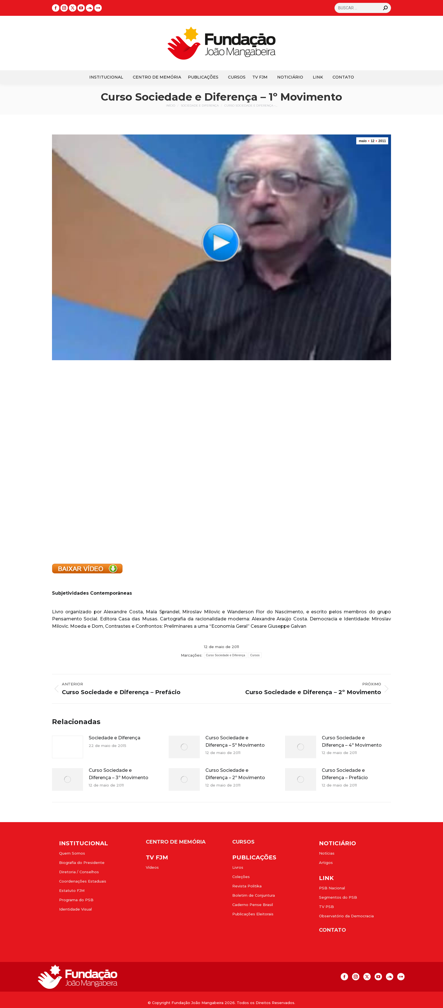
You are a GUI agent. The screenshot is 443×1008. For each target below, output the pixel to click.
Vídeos (152, 867)
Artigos (326, 862)
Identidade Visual (75, 909)
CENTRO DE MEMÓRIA (176, 842)
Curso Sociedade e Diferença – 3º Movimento (118, 774)
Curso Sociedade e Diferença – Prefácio (345, 774)
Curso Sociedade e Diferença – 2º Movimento (235, 774)
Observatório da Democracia (346, 916)
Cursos (255, 655)
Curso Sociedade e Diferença (225, 655)
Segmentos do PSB (338, 897)
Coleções (241, 876)
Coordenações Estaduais (82, 881)
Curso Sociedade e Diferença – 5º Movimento (235, 741)
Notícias (327, 853)
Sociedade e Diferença (114, 737)
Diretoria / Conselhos (79, 872)
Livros (237, 867)
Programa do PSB (76, 900)
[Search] (363, 8)
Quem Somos (72, 853)
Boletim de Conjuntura (253, 895)
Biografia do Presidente (82, 862)
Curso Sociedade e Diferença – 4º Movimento (352, 741)
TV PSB (326, 906)
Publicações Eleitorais (252, 914)
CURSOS (243, 842)
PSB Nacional (332, 888)
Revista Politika (247, 886)
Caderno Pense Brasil (252, 904)
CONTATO (332, 930)
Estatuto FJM (71, 890)
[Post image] (67, 747)
